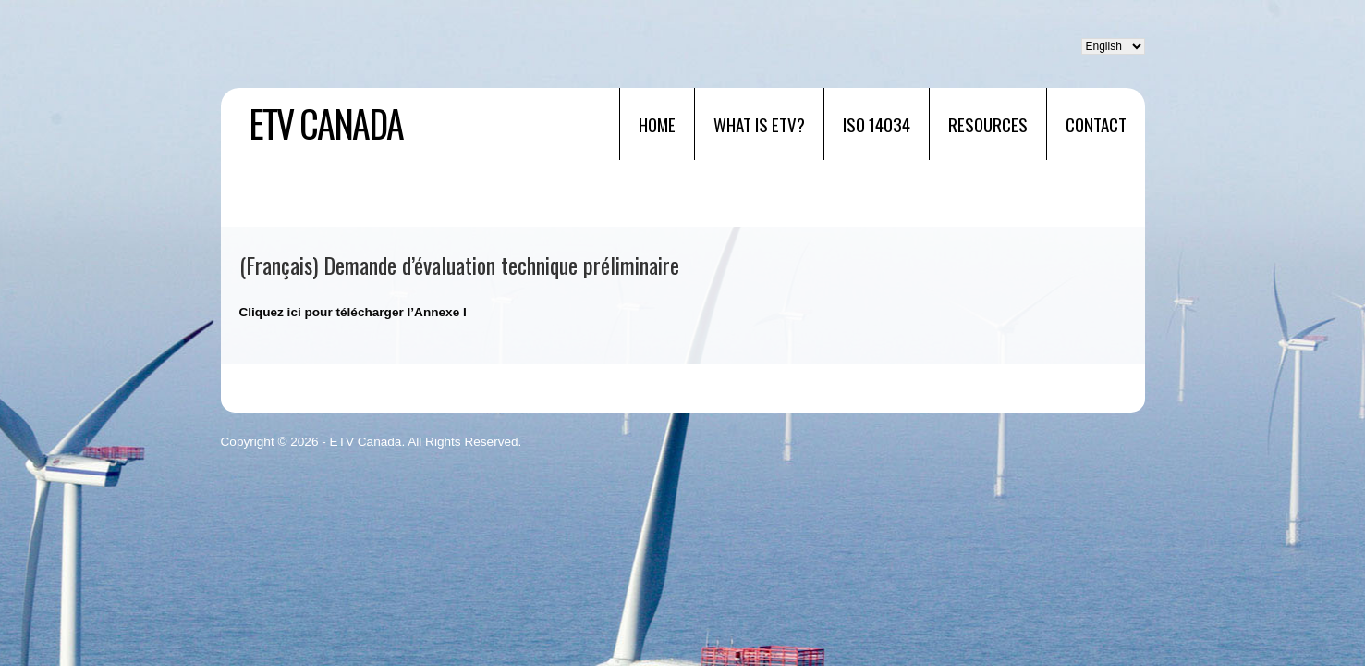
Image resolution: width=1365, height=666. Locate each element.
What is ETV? (759, 124)
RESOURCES (988, 124)
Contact (1096, 124)
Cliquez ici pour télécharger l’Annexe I (353, 312)
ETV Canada (326, 123)
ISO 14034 (876, 124)
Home (657, 124)
